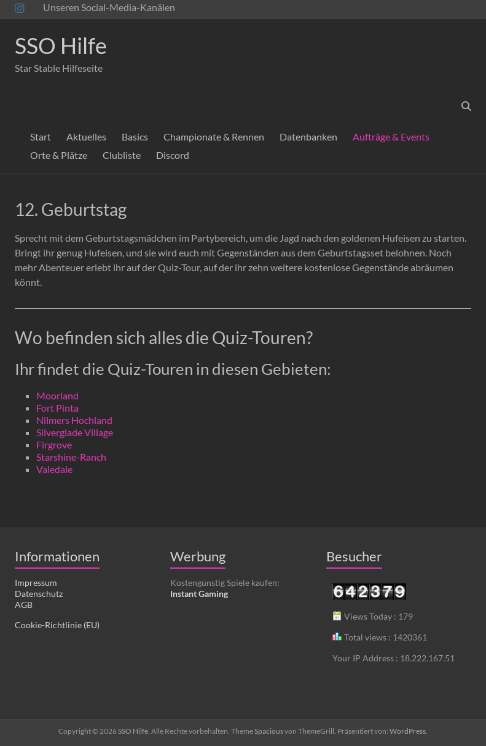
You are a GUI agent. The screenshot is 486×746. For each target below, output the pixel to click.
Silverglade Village (74, 432)
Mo (43, 395)
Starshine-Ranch (71, 457)
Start (40, 136)
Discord (172, 155)
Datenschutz (39, 593)
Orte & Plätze (58, 155)
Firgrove (54, 444)
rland (68, 395)
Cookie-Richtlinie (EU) (57, 625)
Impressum (36, 582)
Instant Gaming (199, 593)
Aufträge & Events (391, 136)
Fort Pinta (57, 407)
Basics (135, 136)
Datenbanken (308, 136)
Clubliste (122, 155)
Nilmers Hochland (74, 420)
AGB (24, 604)
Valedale (54, 469)
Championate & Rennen (213, 136)
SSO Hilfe (61, 45)
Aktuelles (86, 136)
